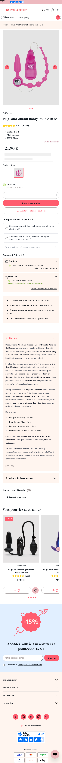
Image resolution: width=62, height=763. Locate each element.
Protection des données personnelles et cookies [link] (31, 760)
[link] (48, 10)
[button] (43, 10)
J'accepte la (24, 637)
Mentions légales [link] (31, 749)
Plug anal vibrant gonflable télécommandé (21, 543)
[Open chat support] (55, 754)
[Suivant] (58, 522)
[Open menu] (2, 10)
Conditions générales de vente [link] (31, 755)
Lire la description (51, 142)
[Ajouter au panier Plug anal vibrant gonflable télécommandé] (17, 563)
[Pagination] (29, 108)
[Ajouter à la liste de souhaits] (31, 210)
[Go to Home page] (16, 10)
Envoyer (52, 630)
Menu (6, 25)
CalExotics (7, 113)
